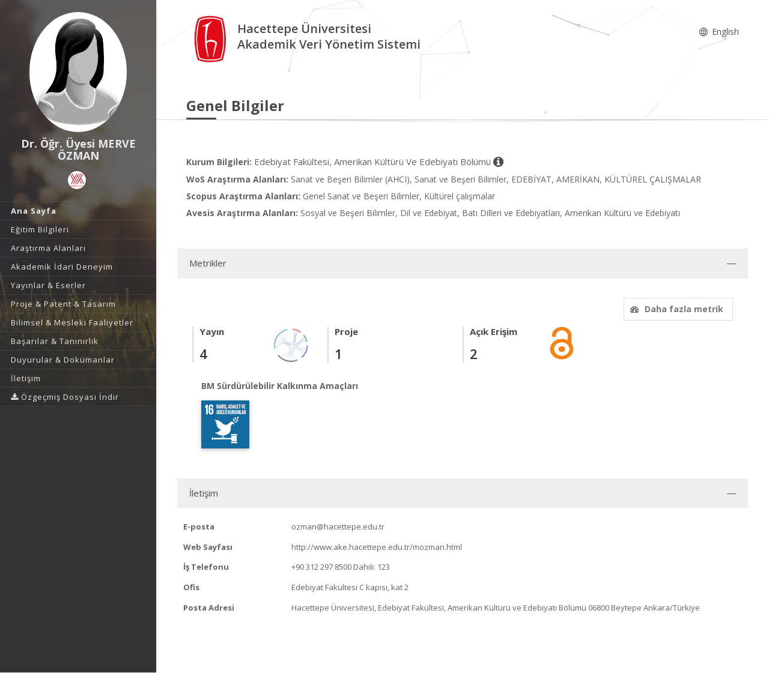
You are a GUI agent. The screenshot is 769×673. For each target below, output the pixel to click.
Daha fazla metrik (675, 309)
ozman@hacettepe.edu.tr (337, 526)
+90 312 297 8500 (321, 566)
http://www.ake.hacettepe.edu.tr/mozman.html (376, 547)
